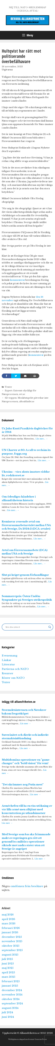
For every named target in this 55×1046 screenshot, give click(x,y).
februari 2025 (11, 981)
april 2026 (8, 919)
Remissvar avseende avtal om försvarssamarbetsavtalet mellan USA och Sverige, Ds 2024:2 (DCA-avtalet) (26, 525)
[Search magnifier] (50, 627)
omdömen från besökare (26, 886)
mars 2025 (8, 976)
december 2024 (12, 990)
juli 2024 (7, 1012)
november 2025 (12, 941)
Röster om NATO (13, 677)
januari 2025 (10, 985)
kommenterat (17, 280)
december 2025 (12, 936)
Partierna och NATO (15, 669)
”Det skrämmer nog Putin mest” (23, 784)
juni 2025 (8, 963)
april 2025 (8, 972)
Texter (8, 387)
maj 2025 (7, 968)
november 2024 (12, 994)
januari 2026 (10, 932)
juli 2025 (7, 959)
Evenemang (9, 655)
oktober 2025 (10, 945)
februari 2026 (11, 928)
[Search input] (26, 627)
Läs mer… (42, 438)
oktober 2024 (11, 999)
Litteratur (8, 664)
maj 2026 (8, 914)
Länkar (6, 660)
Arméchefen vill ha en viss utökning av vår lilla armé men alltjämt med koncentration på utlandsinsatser (27, 809)
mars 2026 (8, 923)
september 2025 (12, 950)
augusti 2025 (10, 954)
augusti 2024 (10, 1008)
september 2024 (12, 1003)
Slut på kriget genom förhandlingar (25, 574)
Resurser (7, 673)
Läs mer (25, 723)
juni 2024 (8, 1016)
